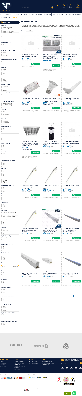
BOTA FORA (17, 369)
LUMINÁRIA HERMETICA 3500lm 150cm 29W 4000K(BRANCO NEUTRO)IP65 (30, 187)
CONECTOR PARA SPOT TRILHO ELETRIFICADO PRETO (71, 55)
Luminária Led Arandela (6, 27)
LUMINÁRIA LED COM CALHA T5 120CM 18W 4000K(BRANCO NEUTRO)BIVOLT (51, 273)
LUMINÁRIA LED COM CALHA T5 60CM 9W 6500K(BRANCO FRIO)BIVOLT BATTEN (71, 230)
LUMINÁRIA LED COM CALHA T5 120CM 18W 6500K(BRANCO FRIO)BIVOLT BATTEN (71, 273)
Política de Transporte (33, 361)
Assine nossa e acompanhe (73, 360)
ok (80, 363)
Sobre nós (2, 361)
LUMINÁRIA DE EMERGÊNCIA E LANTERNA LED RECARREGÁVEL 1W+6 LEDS (51, 143)
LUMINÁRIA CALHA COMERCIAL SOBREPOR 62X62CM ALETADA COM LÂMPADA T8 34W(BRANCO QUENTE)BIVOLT (30, 143)
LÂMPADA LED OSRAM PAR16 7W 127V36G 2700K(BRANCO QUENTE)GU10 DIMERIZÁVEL (51, 100)
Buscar (52, 7)
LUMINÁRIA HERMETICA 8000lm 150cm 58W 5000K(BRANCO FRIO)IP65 (30, 230)
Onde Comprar (3, 366)
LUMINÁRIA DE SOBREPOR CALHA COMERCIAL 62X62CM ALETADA (72, 142)
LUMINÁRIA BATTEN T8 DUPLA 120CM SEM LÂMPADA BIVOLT (71, 99)
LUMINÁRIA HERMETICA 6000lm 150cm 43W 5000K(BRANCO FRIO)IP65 (71, 187)
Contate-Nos (17, 364)
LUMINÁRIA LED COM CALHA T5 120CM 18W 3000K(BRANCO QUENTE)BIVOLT (30, 273)
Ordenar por (23, 30)
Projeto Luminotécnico (19, 361)
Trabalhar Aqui (3, 363)
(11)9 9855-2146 (51, 363)
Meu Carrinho (78, 5)
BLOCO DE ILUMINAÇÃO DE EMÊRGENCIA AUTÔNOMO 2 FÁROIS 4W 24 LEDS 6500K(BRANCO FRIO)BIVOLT (50, 56)
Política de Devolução (33, 363)
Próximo (81, 296)
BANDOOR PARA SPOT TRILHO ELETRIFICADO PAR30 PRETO (30, 55)
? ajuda (67, 393)
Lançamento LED (3, 364)
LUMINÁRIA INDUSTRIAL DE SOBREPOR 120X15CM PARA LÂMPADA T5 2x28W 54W (50, 230)
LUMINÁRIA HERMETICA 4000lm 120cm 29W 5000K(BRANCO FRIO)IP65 (51, 187)
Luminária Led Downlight (6, 30)
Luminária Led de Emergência (7, 31)
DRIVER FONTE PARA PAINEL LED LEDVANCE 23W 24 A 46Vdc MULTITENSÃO (30, 100)
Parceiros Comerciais (19, 363)
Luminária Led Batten (6, 28)
